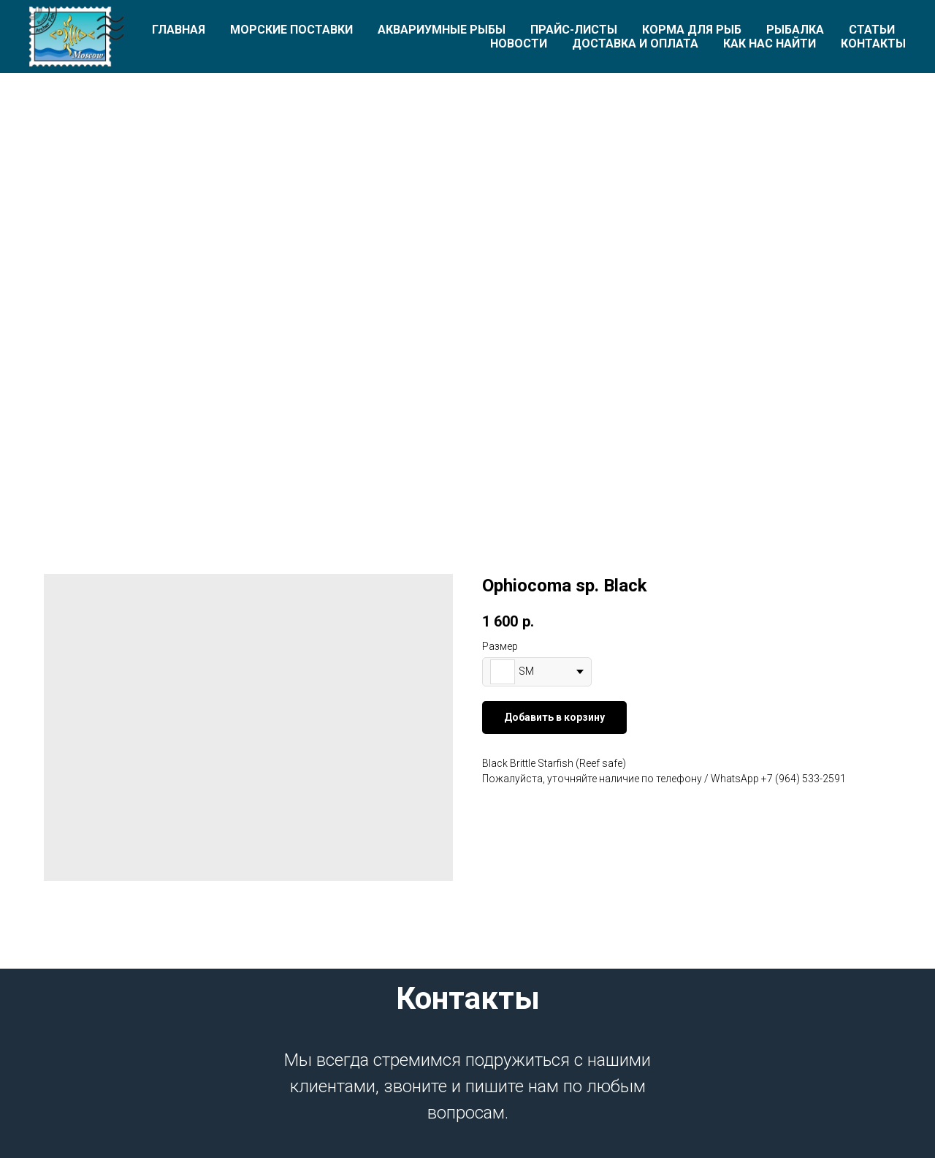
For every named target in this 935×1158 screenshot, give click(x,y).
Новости (518, 43)
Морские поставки (291, 30)
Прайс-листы (573, 30)
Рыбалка (795, 30)
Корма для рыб (691, 30)
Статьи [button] (872, 30)
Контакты (873, 43)
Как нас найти (769, 43)
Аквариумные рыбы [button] (441, 30)
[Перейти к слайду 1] (467, 464)
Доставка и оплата (635, 43)
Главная (178, 30)
